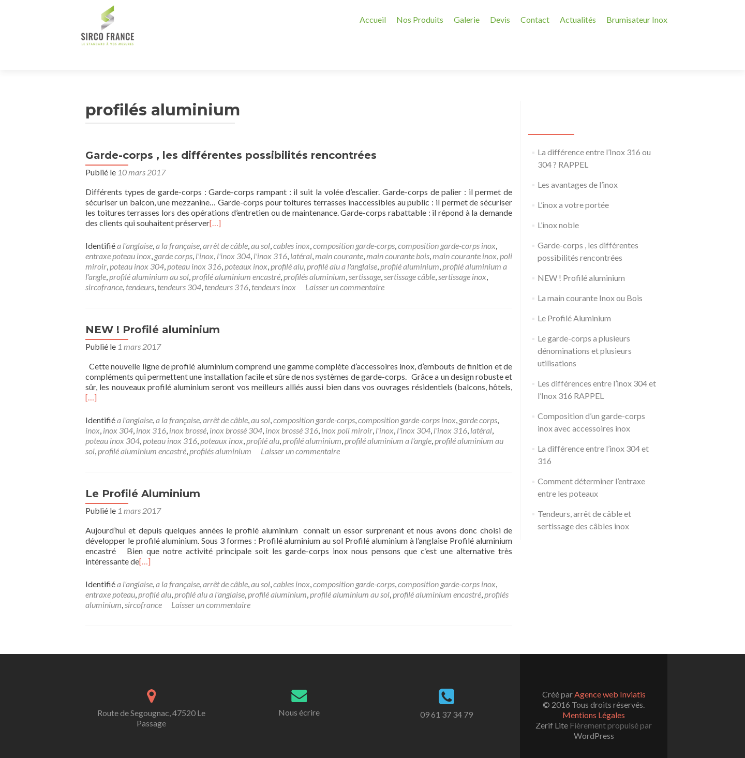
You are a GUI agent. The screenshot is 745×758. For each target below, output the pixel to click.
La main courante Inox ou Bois (590, 280)
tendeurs (140, 269)
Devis (500, 19)
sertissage (365, 258)
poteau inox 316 (194, 248)
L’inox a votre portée (573, 186)
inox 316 (151, 412)
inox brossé (187, 412)
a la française (178, 227)
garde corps (173, 238)
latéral (301, 238)
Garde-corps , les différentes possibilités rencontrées (231, 137)
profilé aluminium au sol (149, 258)
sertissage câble (409, 258)
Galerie (467, 19)
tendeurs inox (273, 269)
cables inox (291, 227)
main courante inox (465, 238)
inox (92, 412)
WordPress (594, 717)
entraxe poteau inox (118, 238)
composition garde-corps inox (447, 227)
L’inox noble (558, 207)
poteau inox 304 (137, 248)
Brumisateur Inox (636, 19)
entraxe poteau (110, 576)
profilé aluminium (409, 248)
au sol (260, 227)
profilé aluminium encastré (236, 258)
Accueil (373, 19)
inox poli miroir (347, 412)
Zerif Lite (552, 707)
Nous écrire (299, 694)
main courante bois (397, 238)
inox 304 (118, 412)
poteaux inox (246, 248)
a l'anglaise (135, 227)
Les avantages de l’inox (578, 166)
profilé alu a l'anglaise (342, 248)
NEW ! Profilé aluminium (152, 311)
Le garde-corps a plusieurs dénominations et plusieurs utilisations (585, 332)
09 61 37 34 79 (446, 696)
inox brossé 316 (291, 412)
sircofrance (104, 269)
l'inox (205, 238)
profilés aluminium (315, 258)
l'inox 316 (270, 238)
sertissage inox (462, 258)
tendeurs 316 (226, 269)
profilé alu (287, 248)
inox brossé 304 (236, 412)
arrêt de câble (225, 227)
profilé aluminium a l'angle (388, 422)
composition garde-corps (354, 227)
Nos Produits (419, 19)
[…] (215, 205)
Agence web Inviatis (610, 676)
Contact (534, 19)
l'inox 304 (233, 238)
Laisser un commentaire (344, 269)
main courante (339, 238)
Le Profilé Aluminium (142, 475)
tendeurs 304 (179, 269)
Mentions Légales (593, 697)
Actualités (578, 19)
